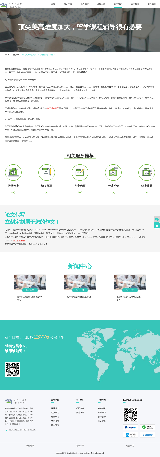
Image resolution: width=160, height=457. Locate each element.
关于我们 (135, 4)
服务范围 (68, 4)
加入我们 (152, 4)
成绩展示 (101, 4)
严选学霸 (80, 412)
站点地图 (30, 445)
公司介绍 (80, 408)
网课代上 (13, 185)
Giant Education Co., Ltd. (76, 453)
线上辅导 (146, 185)
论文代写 (46, 185)
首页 (53, 4)
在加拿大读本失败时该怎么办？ (129, 298)
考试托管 (113, 185)
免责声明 (130, 445)
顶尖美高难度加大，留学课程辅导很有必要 (38, 55)
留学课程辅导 (53, 108)
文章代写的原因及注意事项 (79, 297)
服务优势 (85, 4)
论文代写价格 (19, 240)
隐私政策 (80, 445)
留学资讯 (118, 4)
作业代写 (80, 185)
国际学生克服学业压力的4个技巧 (29, 298)
